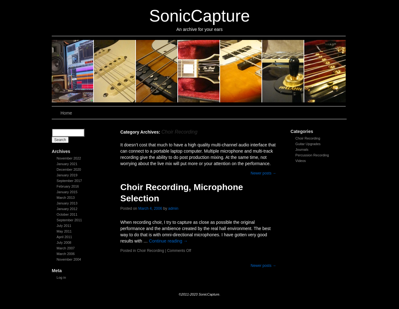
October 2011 (67, 214)
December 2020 (69, 169)
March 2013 (66, 197)
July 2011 (64, 226)
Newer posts (263, 173)
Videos (301, 161)
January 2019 (67, 175)
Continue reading (168, 240)
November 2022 (69, 158)
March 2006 (66, 254)
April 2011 (64, 237)
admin (173, 208)
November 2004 (69, 259)
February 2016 (68, 186)
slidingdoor (73, 71)
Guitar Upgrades (308, 144)
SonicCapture (199, 16)
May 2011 (64, 231)
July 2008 (64, 242)
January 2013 (67, 203)
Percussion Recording (312, 155)
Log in (61, 277)
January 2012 (67, 209)
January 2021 (67, 164)
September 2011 (69, 220)
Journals (302, 149)
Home (66, 112)
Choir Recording (308, 138)
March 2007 (66, 248)
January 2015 (67, 192)
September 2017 (69, 181)
